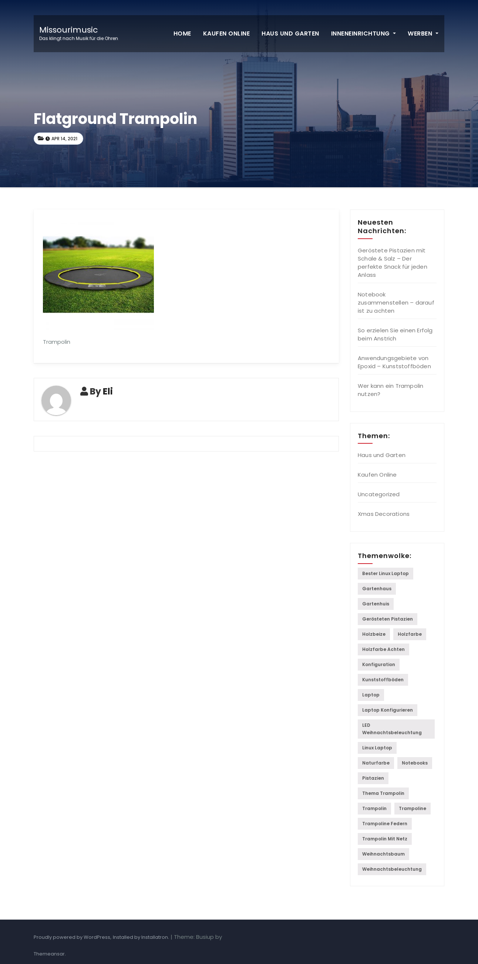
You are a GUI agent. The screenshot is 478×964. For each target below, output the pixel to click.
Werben (423, 33)
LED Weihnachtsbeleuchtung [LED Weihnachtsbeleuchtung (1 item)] (392, 729)
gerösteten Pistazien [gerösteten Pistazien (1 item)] (387, 619)
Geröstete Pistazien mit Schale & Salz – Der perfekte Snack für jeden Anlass (392, 262)
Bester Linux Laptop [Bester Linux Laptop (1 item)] (385, 573)
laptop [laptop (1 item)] (371, 695)
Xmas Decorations (384, 514)
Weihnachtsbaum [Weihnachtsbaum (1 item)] (383, 854)
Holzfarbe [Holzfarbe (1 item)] (410, 634)
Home (182, 33)
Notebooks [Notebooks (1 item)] (415, 763)
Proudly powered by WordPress (72, 937)
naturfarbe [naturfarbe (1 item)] (376, 763)
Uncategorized (379, 494)
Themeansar (49, 953)
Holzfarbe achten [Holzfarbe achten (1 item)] (383, 649)
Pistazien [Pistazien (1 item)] (373, 778)
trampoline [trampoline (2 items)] (412, 808)
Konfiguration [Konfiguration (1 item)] (378, 664)
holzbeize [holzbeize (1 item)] (374, 634)
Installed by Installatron (140, 937)
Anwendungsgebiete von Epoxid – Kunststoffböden (394, 362)
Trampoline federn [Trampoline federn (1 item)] (384, 823)
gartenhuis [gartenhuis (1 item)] (375, 604)
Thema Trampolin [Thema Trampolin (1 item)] (383, 793)
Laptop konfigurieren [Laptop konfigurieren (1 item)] (387, 710)
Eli (108, 391)
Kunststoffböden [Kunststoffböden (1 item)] (383, 679)
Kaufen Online (226, 33)
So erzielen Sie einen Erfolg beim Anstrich (395, 334)
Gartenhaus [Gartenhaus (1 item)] (376, 588)
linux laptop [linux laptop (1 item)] (377, 748)
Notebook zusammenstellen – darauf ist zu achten (396, 302)
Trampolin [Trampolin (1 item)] (374, 808)
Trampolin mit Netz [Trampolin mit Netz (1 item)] (384, 839)
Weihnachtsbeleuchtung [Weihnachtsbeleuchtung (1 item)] (392, 869)
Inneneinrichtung (363, 33)
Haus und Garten (290, 33)
